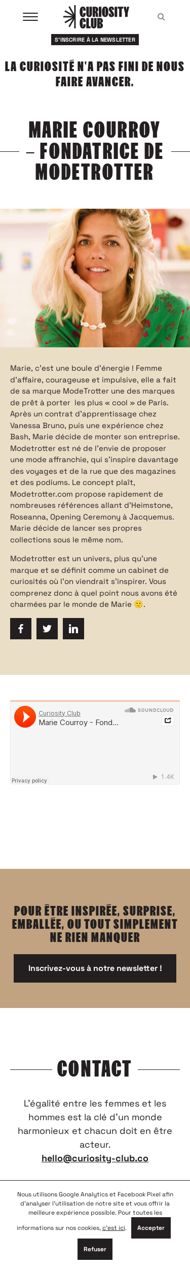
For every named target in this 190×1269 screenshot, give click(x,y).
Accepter (151, 1228)
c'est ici (113, 1228)
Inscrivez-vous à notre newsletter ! (95, 968)
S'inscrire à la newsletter (95, 39)
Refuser (95, 1249)
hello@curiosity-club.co (95, 1158)
